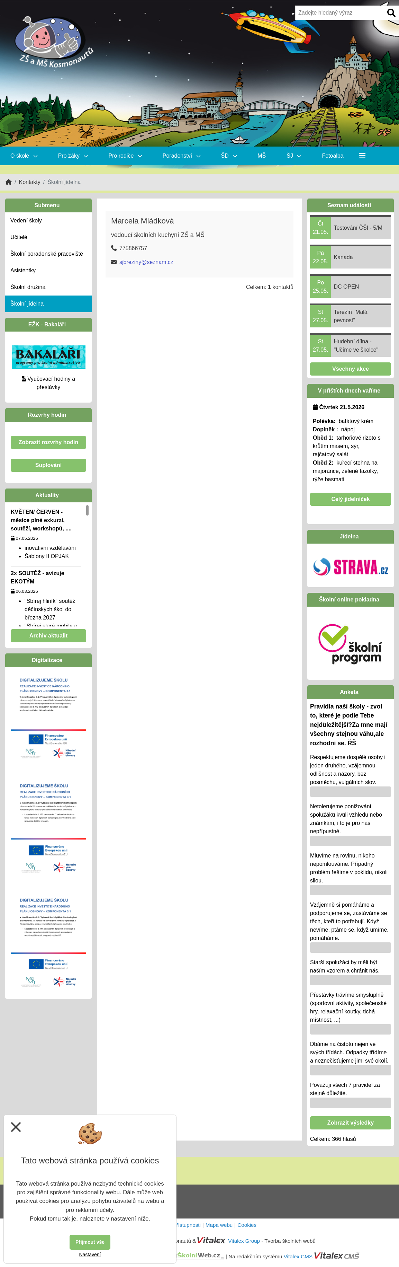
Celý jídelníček (350, 499)
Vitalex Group (244, 1241)
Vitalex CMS (298, 1256)
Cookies (246, 1225)
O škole (23, 156)
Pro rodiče (125, 156)
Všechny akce (350, 369)
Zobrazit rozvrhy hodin (48, 442)
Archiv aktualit (48, 636)
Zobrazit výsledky (350, 1123)
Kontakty (29, 182)
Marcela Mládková (142, 221)
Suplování (48, 465)
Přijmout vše (90, 1242)
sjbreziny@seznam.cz (146, 262)
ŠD (229, 156)
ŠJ (294, 156)
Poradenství (181, 156)
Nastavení (90, 1254)
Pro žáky (73, 156)
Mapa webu (219, 1225)
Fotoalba (332, 156)
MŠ (261, 156)
